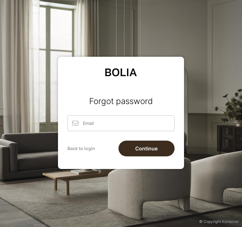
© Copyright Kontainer (219, 221)
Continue (146, 148)
